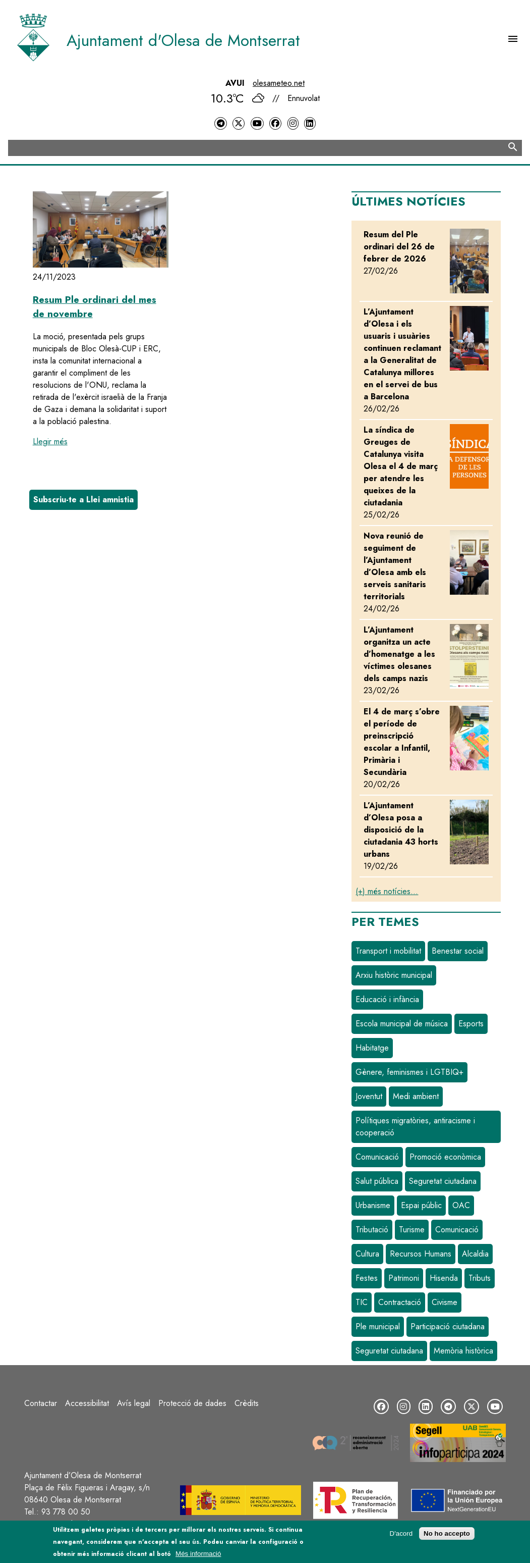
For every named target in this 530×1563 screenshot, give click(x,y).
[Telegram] (220, 123)
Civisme (444, 1302)
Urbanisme (373, 1205)
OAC (461, 1205)
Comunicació (377, 1157)
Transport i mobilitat (388, 951)
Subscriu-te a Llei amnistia (83, 499)
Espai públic (421, 1205)
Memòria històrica (463, 1351)
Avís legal (133, 1403)
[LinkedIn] (309, 123)
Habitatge (372, 1048)
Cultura (367, 1254)
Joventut (369, 1096)
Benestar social (458, 951)
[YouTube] (257, 123)
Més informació (198, 1553)
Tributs (479, 1278)
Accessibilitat (87, 1403)
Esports (471, 1023)
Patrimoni (403, 1278)
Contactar (40, 1403)
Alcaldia (475, 1254)
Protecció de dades (192, 1403)
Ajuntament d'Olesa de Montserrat (183, 40)
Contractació (399, 1302)
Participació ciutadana (447, 1326)
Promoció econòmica (445, 1157)
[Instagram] (293, 123)
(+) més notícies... (387, 891)
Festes (367, 1278)
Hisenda (444, 1278)
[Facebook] (275, 123)
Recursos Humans (420, 1254)
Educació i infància (387, 999)
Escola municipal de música (402, 1023)
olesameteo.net (279, 83)
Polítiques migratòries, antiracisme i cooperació (415, 1126)
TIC (362, 1302)
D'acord (401, 1533)
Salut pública (377, 1181)
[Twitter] (238, 123)
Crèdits (246, 1403)
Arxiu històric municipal (394, 975)
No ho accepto (447, 1533)
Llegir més (50, 441)
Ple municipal (378, 1326)
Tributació (372, 1229)
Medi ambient (416, 1096)
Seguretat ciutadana (443, 1181)
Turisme (412, 1229)
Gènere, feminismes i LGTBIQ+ (409, 1072)
